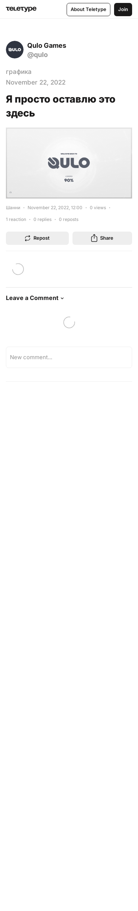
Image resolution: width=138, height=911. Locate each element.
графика (19, 71)
